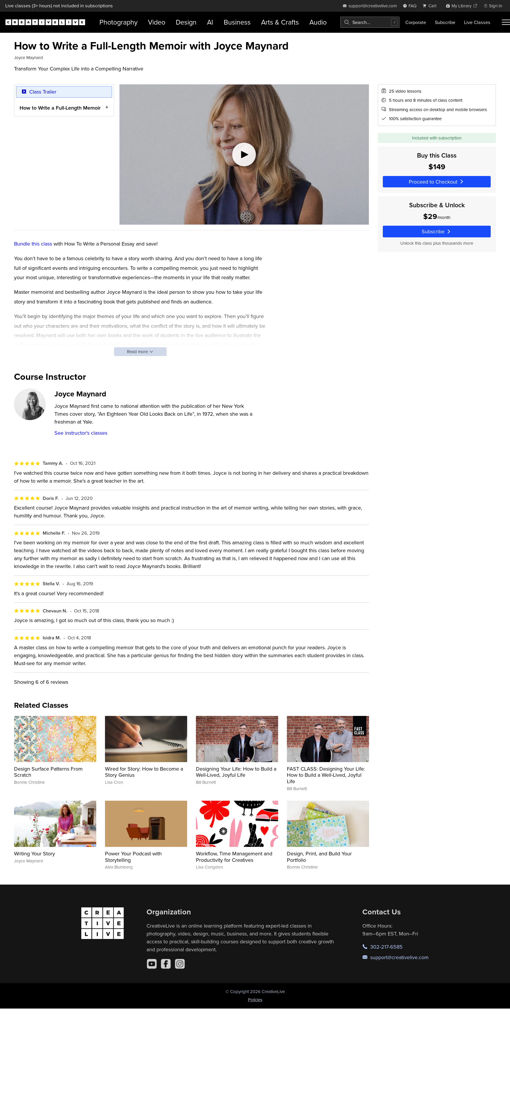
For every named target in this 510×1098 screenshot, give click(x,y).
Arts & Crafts (280, 22)
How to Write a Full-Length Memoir (60, 107)
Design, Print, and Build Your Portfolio (319, 857)
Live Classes (477, 22)
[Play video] (244, 154)
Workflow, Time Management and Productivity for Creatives (234, 857)
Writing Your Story (34, 853)
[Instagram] (180, 964)
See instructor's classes (80, 432)
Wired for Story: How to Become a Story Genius (144, 772)
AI (210, 22)
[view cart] (431, 6)
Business (237, 22)
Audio (318, 22)
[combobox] (370, 22)
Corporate (415, 22)
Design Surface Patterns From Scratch (48, 772)
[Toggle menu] (506, 22)
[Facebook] (166, 964)
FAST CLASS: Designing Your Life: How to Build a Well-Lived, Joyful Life (326, 775)
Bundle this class (33, 243)
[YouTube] (152, 964)
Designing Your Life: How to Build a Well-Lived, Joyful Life (236, 772)
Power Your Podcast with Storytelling (133, 857)
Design (186, 22)
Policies (255, 1000)
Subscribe (445, 22)
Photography (118, 22)
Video (156, 22)
